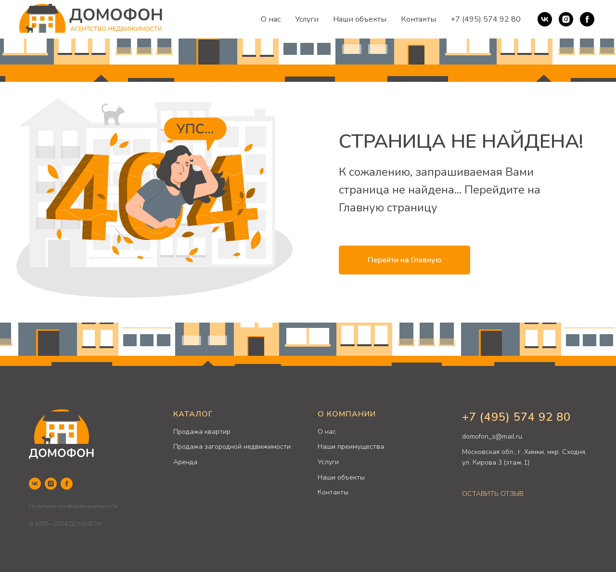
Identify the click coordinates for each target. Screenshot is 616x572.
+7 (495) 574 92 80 (485, 19)
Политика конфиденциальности (73, 506)
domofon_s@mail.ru (492, 436)
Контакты (418, 19)
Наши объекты (359, 19)
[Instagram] (566, 19)
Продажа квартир (202, 431)
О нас (271, 19)
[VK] (545, 19)
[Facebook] (587, 19)
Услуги (307, 19)
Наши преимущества (351, 446)
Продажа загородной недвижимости (232, 446)
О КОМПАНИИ (347, 414)
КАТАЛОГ (193, 414)
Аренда (185, 462)
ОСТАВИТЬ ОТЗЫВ (493, 493)
